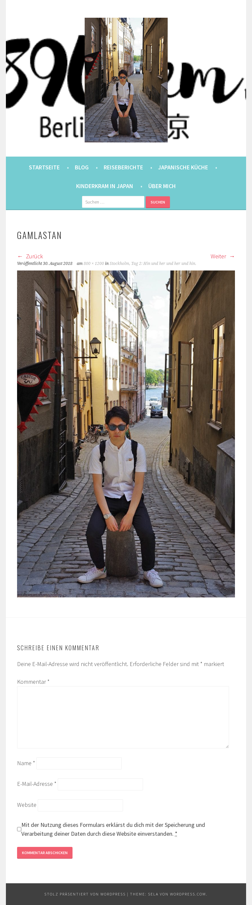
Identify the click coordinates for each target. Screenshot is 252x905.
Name (26, 763)
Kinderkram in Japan (104, 186)
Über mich (162, 186)
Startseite (44, 167)
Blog (82, 167)
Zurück (30, 256)
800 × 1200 (94, 263)
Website (26, 804)
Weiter (223, 256)
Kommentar (33, 681)
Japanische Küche (183, 167)
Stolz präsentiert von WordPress (85, 894)
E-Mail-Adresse (36, 783)
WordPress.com (188, 894)
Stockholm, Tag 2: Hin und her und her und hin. (153, 263)
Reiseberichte (123, 167)
